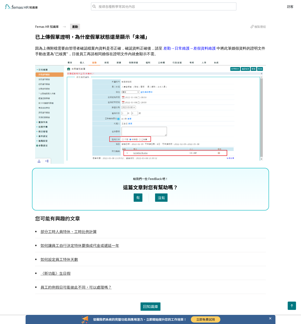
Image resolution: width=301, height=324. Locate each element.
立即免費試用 (205, 319)
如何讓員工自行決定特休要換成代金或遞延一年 (80, 245)
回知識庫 (150, 306)
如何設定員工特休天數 (59, 259)
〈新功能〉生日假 (55, 273)
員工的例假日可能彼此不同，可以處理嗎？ (76, 287)
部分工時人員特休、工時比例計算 (69, 231)
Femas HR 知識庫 (47, 26)
